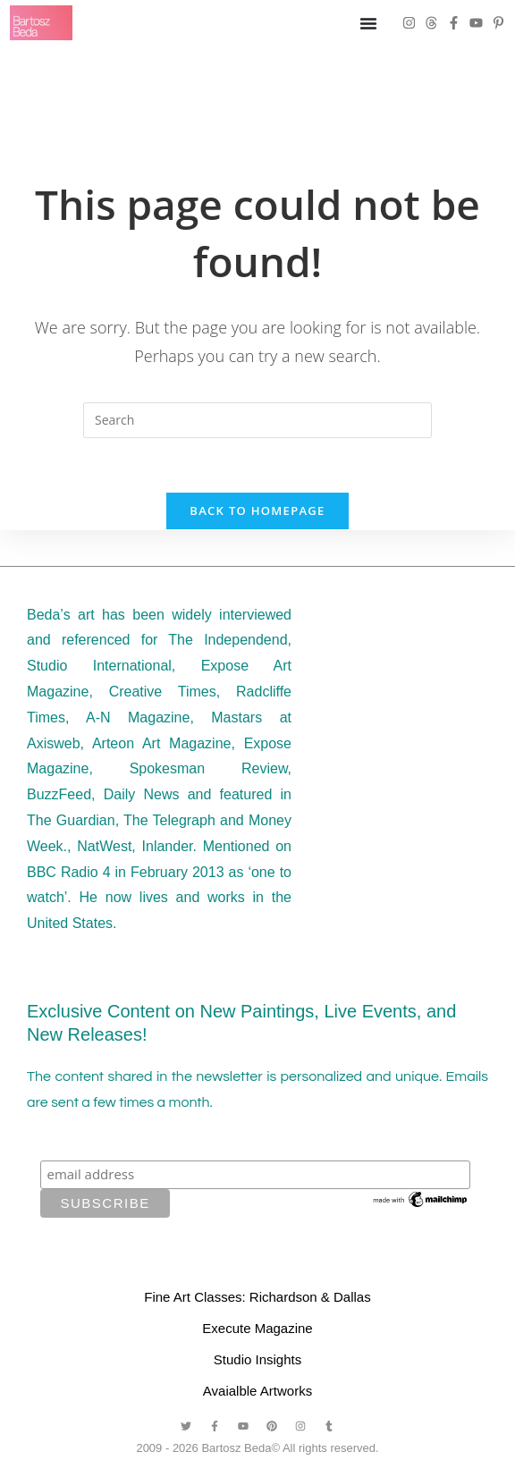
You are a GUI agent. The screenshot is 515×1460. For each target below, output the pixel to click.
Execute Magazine (257, 1328)
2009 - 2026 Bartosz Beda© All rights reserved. (257, 1448)
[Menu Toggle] (368, 23)
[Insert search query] (257, 420)
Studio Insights (257, 1359)
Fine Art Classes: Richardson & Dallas (257, 1296)
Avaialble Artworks (257, 1390)
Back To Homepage (257, 510)
